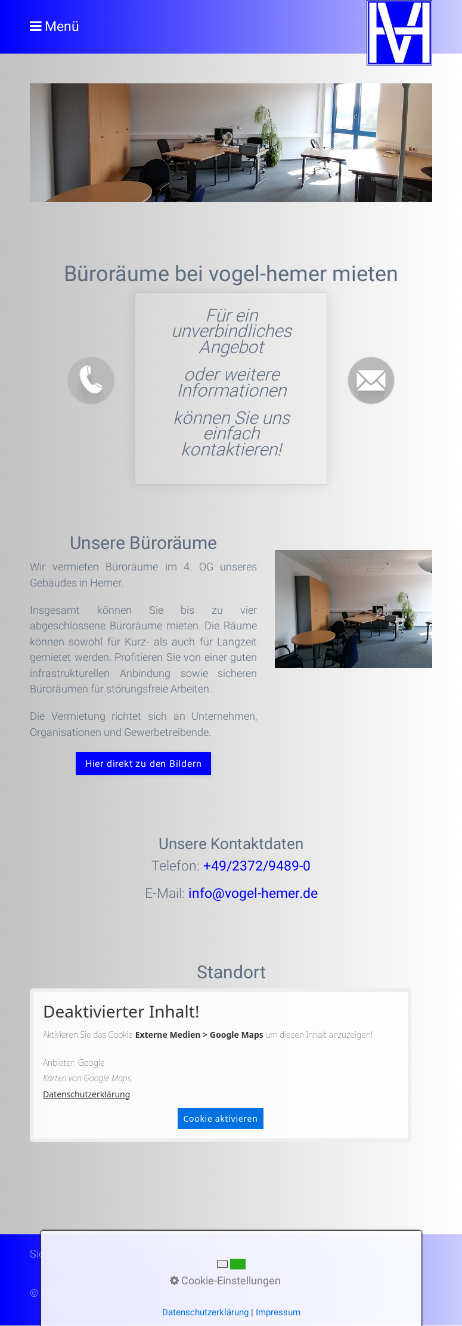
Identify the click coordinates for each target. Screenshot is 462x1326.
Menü (62, 26)
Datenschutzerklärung (86, 1094)
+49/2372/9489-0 (257, 867)
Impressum (278, 1312)
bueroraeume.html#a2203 (231, 388)
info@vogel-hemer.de (253, 894)
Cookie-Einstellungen (225, 1281)
